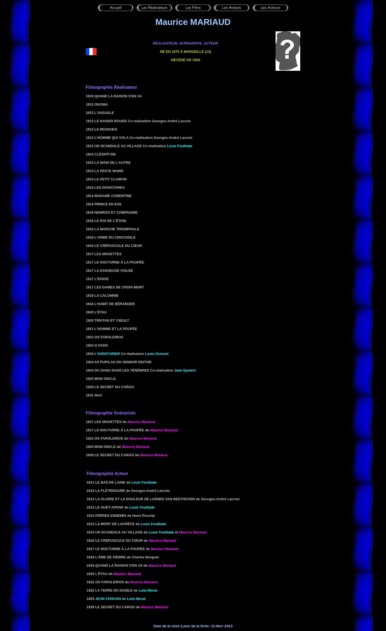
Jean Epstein (185, 370)
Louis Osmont (156, 354)
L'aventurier (107, 354)
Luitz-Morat (148, 590)
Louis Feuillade (179, 146)
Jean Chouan (108, 599)
